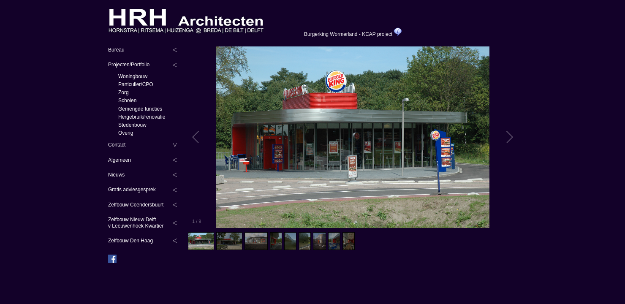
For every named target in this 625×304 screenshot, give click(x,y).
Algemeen (119, 160)
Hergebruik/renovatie (141, 117)
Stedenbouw (132, 125)
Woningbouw (132, 76)
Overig (125, 133)
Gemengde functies (140, 109)
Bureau (116, 50)
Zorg (123, 92)
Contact (116, 145)
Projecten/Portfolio (128, 65)
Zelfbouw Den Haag (130, 241)
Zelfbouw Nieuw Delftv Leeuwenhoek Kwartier (135, 222)
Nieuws (116, 175)
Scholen (127, 100)
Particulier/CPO (135, 84)
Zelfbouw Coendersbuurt (135, 205)
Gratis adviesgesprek (132, 190)
